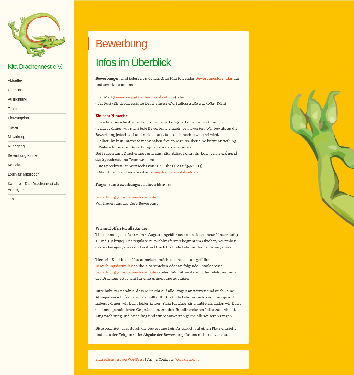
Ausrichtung (17, 99)
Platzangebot (18, 118)
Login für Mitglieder (23, 174)
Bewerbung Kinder (23, 155)
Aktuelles (15, 80)
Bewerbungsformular (214, 78)
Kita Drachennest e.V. (35, 66)
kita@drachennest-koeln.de (175, 171)
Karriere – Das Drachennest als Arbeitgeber (33, 187)
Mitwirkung (16, 137)
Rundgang (16, 146)
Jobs (12, 199)
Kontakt (14, 165)
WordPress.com (187, 359)
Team (12, 109)
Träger (13, 127)
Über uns (15, 90)
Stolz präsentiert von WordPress (119, 359)
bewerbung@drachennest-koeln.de (144, 96)
